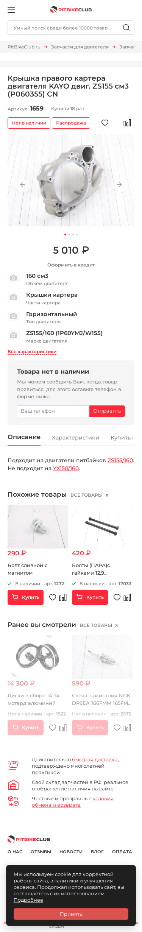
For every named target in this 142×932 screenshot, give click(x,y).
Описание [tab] (24, 437)
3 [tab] (73, 234)
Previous (22, 185)
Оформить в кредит (71, 265)
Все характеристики (32, 351)
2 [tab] (69, 234)
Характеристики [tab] (75, 437)
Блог (97, 851)
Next (119, 185)
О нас (15, 851)
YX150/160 (66, 468)
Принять (71, 914)
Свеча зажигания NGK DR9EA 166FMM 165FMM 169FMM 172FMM (102, 703)
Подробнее (28, 900)
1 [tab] (65, 234)
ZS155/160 (120, 460)
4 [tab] (77, 234)
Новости (71, 851)
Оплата (122, 851)
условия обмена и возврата (73, 801)
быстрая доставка (95, 759)
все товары (87, 494)
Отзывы (41, 851)
